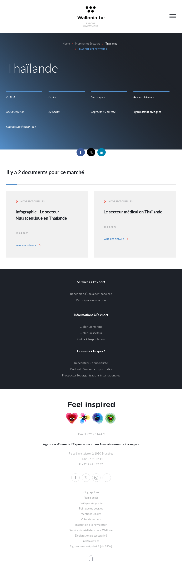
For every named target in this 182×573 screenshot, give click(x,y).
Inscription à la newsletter (91, 524)
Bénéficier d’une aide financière (91, 293)
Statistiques (98, 97)
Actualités (54, 112)
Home (66, 43)
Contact (53, 97)
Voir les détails (28, 245)
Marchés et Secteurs (87, 43)
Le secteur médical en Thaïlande (133, 211)
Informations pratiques (147, 112)
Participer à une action (91, 300)
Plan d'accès (91, 497)
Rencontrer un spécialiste (91, 363)
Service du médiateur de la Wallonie (91, 530)
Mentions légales (91, 514)
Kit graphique (91, 492)
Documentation (15, 112)
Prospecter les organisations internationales (91, 375)
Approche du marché (103, 112)
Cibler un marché (91, 326)
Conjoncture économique (21, 126)
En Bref (10, 97)
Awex (91, 16)
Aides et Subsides (143, 97)
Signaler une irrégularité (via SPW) (91, 546)
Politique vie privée (91, 503)
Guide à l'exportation (91, 339)
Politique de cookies (91, 508)
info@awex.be (91, 541)
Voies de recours (91, 519)
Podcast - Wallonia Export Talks (91, 369)
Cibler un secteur (91, 333)
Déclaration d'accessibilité (91, 535)
